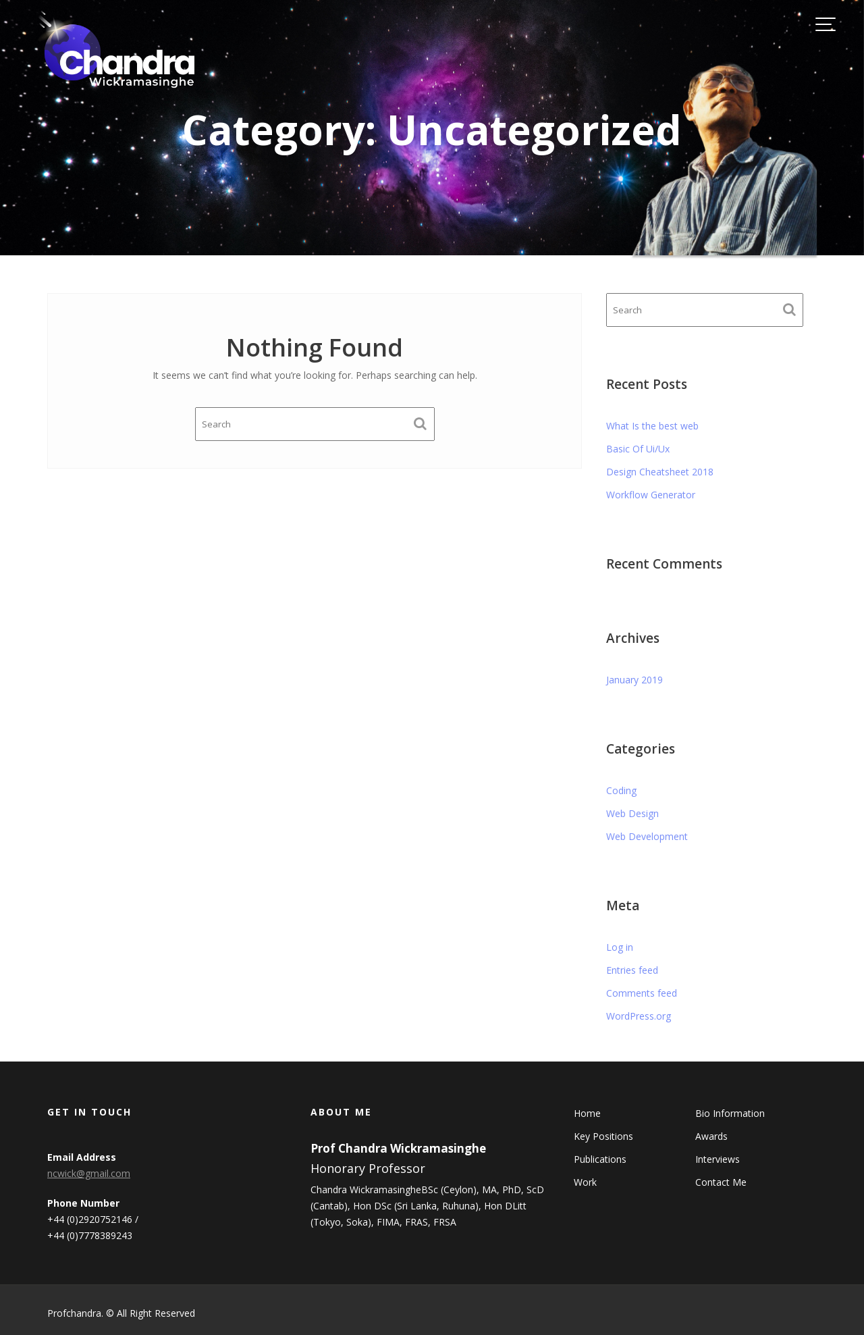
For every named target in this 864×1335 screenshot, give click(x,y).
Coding (621, 790)
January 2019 (634, 679)
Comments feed (641, 993)
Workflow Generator (650, 494)
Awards (711, 1136)
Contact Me (720, 1181)
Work (587, 1181)
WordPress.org (638, 1016)
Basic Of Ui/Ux (638, 448)
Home (589, 1113)
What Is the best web (652, 425)
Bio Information (729, 1113)
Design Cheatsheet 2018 (659, 471)
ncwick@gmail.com (91, 1173)
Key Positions (605, 1136)
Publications (602, 1158)
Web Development (647, 836)
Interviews (717, 1158)
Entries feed (632, 970)
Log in (619, 947)
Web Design (632, 813)
